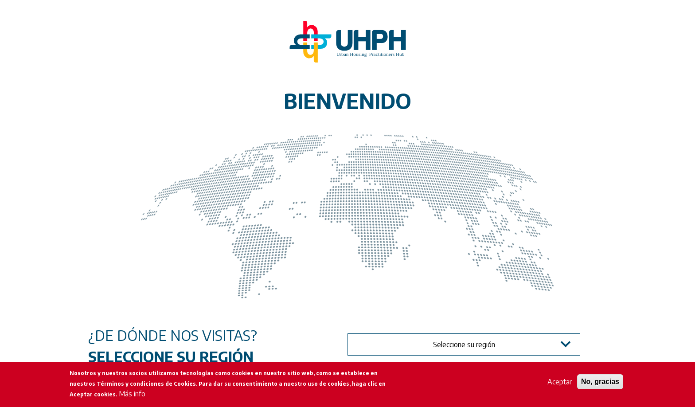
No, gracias (600, 381)
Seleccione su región (464, 344)
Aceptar (559, 381)
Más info (132, 393)
